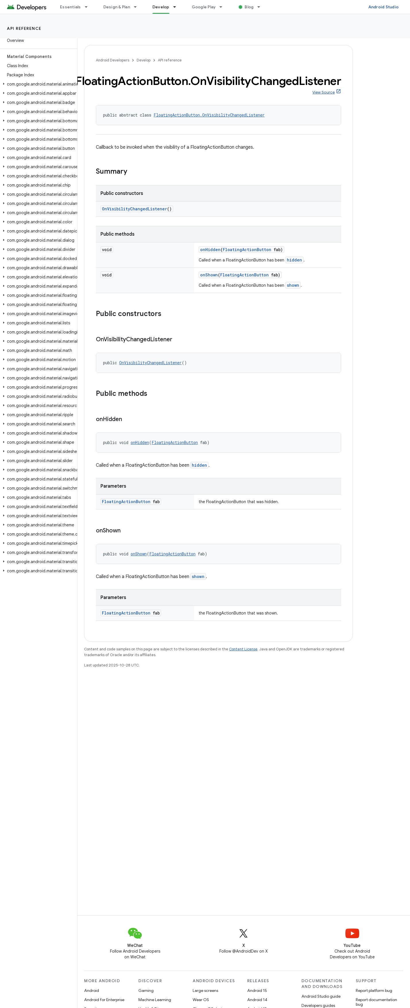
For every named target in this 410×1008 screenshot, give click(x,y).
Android (91, 990)
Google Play (204, 6)
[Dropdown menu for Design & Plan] (138, 7)
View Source (323, 92)
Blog (249, 6)
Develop (143, 60)
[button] (37, 84)
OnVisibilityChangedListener (134, 209)
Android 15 (257, 990)
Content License (243, 649)
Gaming (146, 990)
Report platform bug (374, 990)
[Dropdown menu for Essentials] (88, 7)
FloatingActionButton (247, 249)
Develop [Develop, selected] (160, 6)
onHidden (210, 249)
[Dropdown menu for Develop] (177, 7)
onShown (209, 275)
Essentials (70, 6)
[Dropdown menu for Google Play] (223, 7)
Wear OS (201, 999)
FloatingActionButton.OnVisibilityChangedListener (209, 115)
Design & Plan (116, 6)
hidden (294, 260)
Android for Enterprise (104, 999)
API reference (24, 28)
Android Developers (112, 60)
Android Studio (383, 6)
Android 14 (257, 999)
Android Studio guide (321, 996)
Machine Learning (154, 999)
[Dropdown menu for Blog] (261, 7)
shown (293, 285)
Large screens (205, 990)
